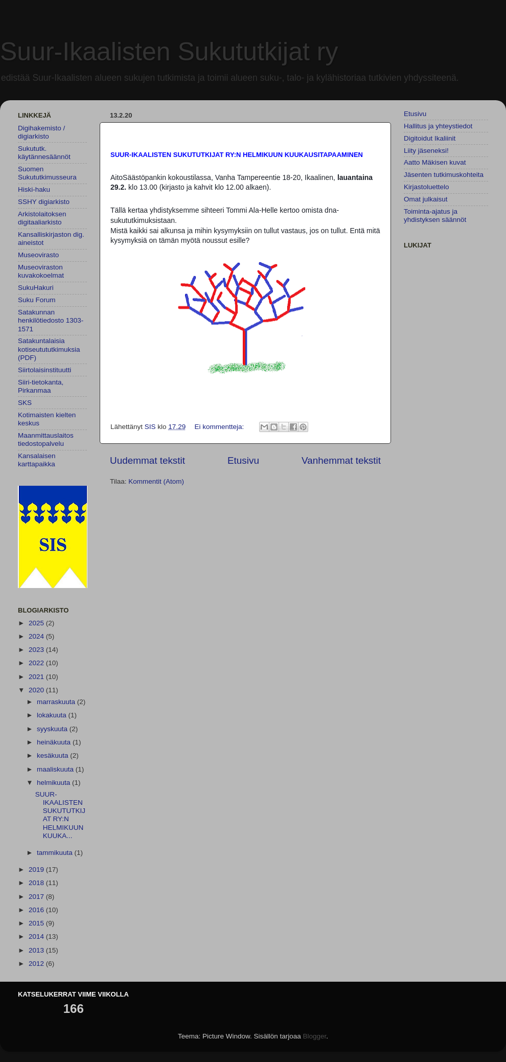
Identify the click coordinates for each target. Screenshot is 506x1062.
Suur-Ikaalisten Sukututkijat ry (169, 51)
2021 (37, 677)
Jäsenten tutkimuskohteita (444, 174)
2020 (37, 690)
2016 (37, 910)
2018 (37, 883)
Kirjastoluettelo (426, 187)
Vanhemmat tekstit (341, 460)
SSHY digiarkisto (44, 202)
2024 (37, 636)
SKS (25, 402)
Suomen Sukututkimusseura (47, 173)
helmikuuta (54, 782)
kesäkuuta (53, 755)
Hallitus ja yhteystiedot (438, 126)
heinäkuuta (55, 742)
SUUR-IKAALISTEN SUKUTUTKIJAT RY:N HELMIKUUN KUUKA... (60, 815)
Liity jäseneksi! (426, 150)
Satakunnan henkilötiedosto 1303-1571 (50, 320)
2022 (37, 663)
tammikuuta (56, 852)
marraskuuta (57, 702)
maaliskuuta (56, 769)
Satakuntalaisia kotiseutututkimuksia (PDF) (49, 349)
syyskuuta (53, 729)
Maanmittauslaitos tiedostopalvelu (46, 439)
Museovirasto (38, 255)
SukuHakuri (36, 287)
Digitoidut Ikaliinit (429, 138)
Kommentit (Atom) (156, 481)
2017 (37, 896)
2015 (37, 923)
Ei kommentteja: (220, 427)
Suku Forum (37, 300)
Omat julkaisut (426, 199)
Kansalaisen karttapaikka (37, 460)
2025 (37, 623)
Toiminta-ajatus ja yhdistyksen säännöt (435, 215)
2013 (37, 950)
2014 (37, 936)
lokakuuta (52, 715)
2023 (37, 649)
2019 (37, 869)
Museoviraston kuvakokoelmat (41, 271)
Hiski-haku (34, 189)
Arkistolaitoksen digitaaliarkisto (42, 218)
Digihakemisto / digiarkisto (41, 132)
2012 (37, 963)
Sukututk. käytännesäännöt (44, 153)
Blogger (315, 1036)
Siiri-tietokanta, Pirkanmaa (40, 386)
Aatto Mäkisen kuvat (435, 162)
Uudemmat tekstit (147, 460)
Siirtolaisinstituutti (44, 370)
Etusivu (243, 460)
